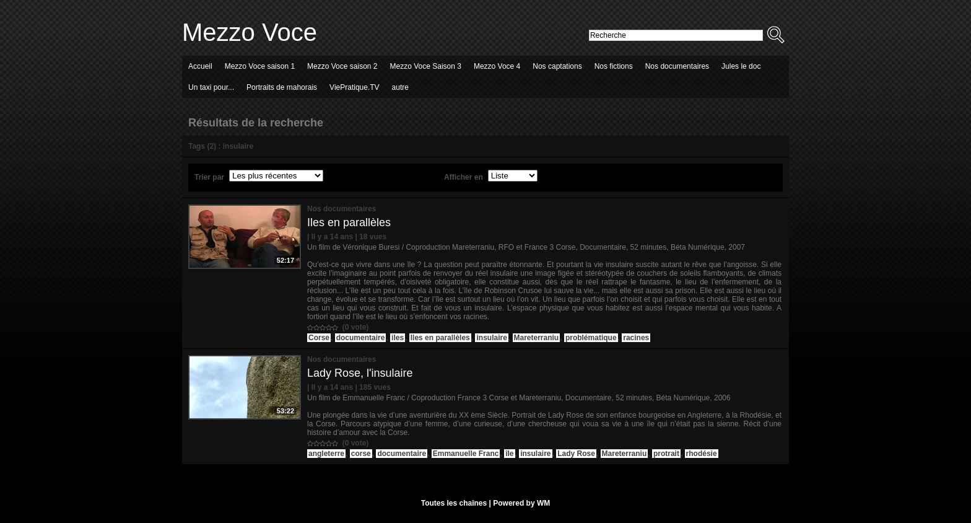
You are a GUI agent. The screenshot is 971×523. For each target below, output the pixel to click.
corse (361, 453)
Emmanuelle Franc (466, 453)
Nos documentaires (677, 66)
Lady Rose (576, 453)
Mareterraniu (536, 337)
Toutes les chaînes (454, 503)
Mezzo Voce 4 (497, 66)
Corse (318, 337)
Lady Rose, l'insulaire (360, 373)
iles (397, 337)
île (509, 453)
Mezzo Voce (249, 32)
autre (400, 87)
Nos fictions (613, 66)
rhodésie (701, 453)
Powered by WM (521, 503)
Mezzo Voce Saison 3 (425, 66)
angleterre (326, 453)
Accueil (200, 66)
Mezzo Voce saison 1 (260, 66)
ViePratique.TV (354, 87)
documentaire (360, 337)
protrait (666, 453)
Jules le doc (740, 66)
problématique (591, 337)
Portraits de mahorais (281, 87)
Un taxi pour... (211, 87)
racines (636, 337)
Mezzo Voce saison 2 (342, 66)
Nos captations (557, 66)
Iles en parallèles (349, 222)
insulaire (491, 337)
